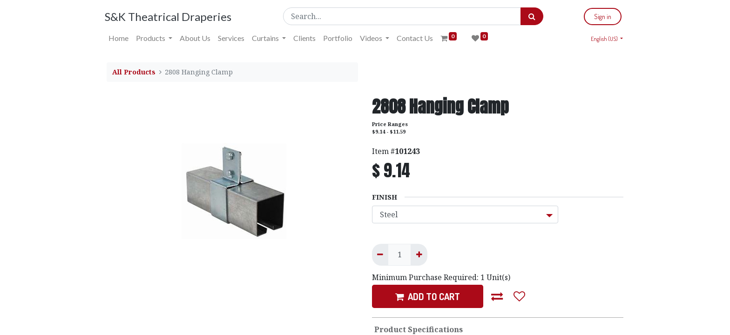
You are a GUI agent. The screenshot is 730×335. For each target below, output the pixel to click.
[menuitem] (120, 38)
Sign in (600, 16)
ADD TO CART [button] (427, 296)
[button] (497, 296)
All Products (133, 71)
